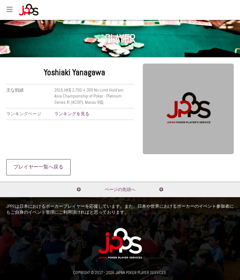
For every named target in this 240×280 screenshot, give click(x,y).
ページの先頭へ (120, 189)
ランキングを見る (71, 113)
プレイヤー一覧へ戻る (38, 167)
